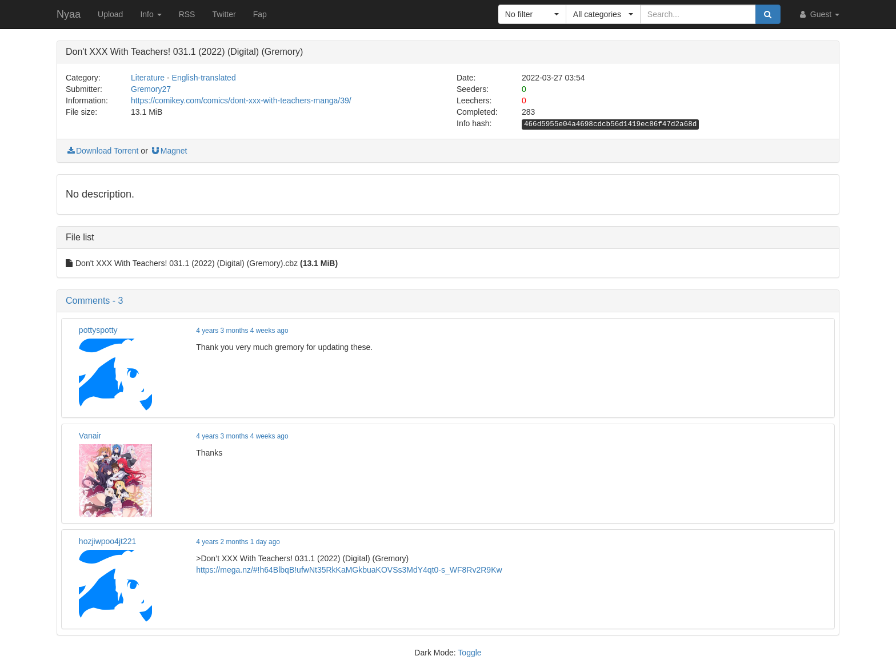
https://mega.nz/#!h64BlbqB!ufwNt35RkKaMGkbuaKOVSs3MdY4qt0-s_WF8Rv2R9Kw (349, 569)
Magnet (168, 150)
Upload (110, 14)
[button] (532, 14)
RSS (187, 14)
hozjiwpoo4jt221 (107, 541)
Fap (260, 14)
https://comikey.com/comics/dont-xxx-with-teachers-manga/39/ (241, 100)
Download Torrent (102, 150)
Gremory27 (151, 89)
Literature (148, 77)
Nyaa (69, 14)
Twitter (223, 14)
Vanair (90, 435)
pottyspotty (98, 330)
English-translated (204, 77)
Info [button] (150, 14)
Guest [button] (818, 14)
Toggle (469, 652)
